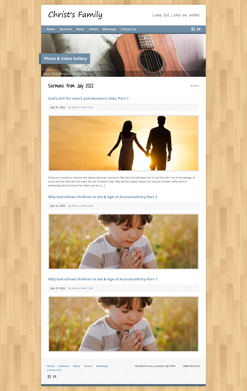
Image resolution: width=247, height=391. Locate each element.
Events (93, 29)
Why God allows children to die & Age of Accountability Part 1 (102, 279)
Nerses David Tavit (82, 107)
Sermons (66, 29)
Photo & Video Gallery (63, 73)
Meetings (109, 29)
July (85, 73)
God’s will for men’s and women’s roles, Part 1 (88, 98)
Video (194, 107)
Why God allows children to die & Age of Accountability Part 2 (102, 196)
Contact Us (128, 29)
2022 (79, 73)
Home (51, 29)
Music (80, 29)
